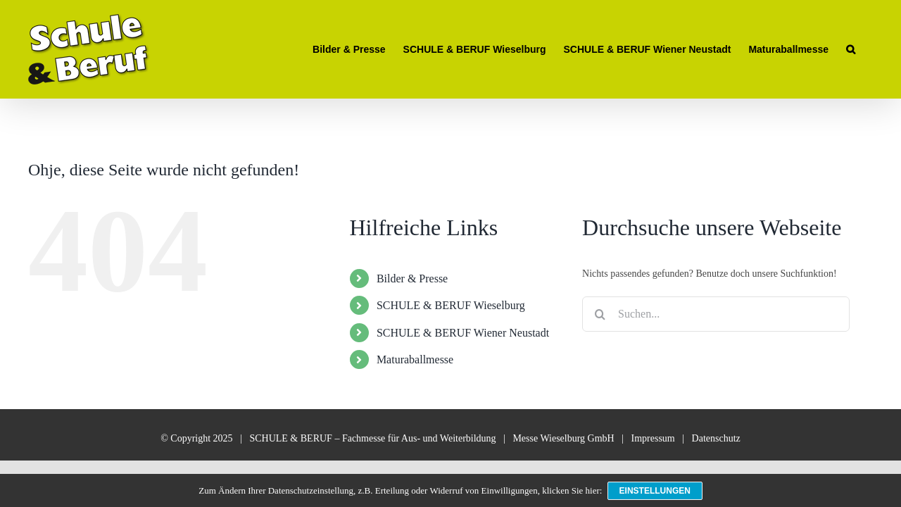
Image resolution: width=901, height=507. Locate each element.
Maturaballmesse (415, 359)
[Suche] (599, 314)
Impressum (653, 438)
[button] (868, 49)
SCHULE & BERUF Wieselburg (451, 305)
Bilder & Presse (412, 278)
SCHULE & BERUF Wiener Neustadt (463, 333)
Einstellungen (655, 491)
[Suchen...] (716, 314)
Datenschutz (716, 438)
